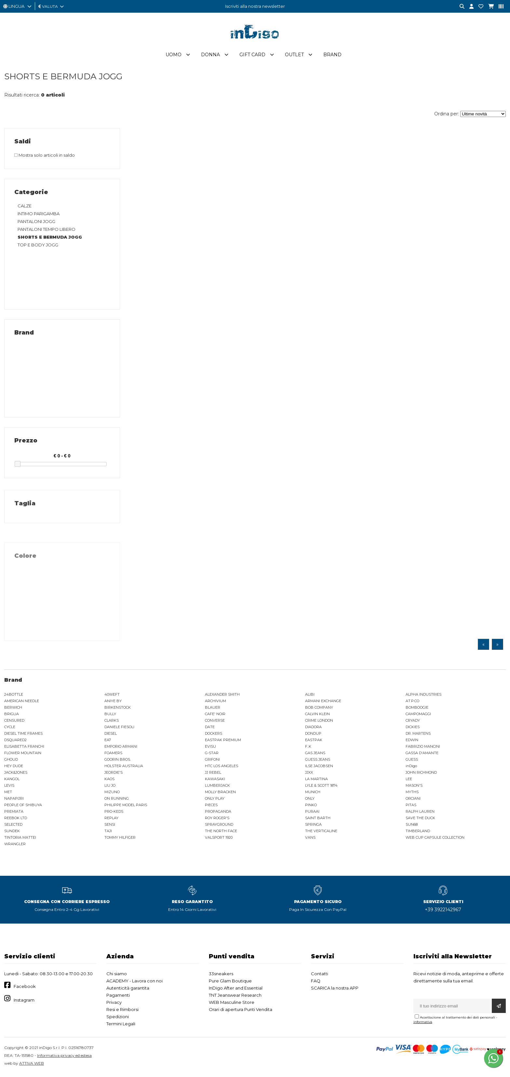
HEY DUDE (13, 767)
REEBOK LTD (15, 819)
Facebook (25, 988)
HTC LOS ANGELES (221, 767)
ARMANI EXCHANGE (323, 702)
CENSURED (14, 722)
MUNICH (312, 793)
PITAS (411, 806)
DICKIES (413, 728)
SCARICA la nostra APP (334, 989)
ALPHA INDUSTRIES (423, 696)
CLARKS (111, 722)
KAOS (109, 780)
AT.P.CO (412, 702)
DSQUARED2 (15, 741)
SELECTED (13, 826)
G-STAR (212, 754)
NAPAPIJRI (14, 800)
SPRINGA (313, 826)
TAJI (108, 832)
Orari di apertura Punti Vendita (240, 1011)
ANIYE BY (113, 702)
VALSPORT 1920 (219, 839)
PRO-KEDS (113, 813)
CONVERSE (215, 722)
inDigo (411, 767)
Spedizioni (117, 1018)
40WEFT (112, 696)
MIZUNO (112, 793)
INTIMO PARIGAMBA (39, 215)
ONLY (310, 800)
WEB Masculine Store (231, 1003)
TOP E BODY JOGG (38, 246)
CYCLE (9, 728)
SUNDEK (12, 832)
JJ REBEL (213, 774)
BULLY (110, 715)
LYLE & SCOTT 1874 (321, 787)
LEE (409, 780)
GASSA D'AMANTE (422, 754)
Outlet (294, 56)
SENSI (109, 826)
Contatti (319, 975)
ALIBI (310, 696)
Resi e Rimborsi (122, 1011)
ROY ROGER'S (217, 819)
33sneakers (221, 975)
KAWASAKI (215, 780)
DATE (210, 728)
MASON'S (414, 787)
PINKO (311, 806)
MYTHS (412, 793)
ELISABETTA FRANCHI (24, 748)
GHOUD (11, 761)
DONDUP (313, 735)
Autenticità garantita (127, 989)
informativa (422, 1023)
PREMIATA (13, 813)
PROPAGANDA (218, 813)
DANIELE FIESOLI (119, 728)
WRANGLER (15, 845)
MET (8, 793)
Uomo (173, 56)
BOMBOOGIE (417, 709)
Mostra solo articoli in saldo (44, 156)
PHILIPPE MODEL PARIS (125, 806)
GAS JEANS (315, 754)
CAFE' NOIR (215, 715)
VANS (310, 839)
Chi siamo (116, 975)
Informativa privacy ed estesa (64, 1057)
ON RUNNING (116, 800)
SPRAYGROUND (219, 826)
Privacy (114, 1003)
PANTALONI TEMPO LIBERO (46, 230)
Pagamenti (118, 996)
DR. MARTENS (418, 735)
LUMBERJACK (217, 787)
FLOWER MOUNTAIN (22, 754)
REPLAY (111, 819)
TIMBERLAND (418, 832)
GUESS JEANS (317, 761)
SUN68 (412, 826)
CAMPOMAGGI (418, 715)
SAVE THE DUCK (420, 819)
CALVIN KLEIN (317, 715)
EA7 (107, 741)
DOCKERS (213, 735)
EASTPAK (313, 741)
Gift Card (252, 56)
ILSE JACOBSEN (319, 767)
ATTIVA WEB (31, 1064)
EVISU (210, 748)
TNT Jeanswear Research (235, 996)
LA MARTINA (316, 780)
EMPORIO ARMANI (120, 748)
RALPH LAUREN (420, 813)
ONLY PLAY (214, 800)
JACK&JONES (15, 774)
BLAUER (212, 709)
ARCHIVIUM (215, 702)
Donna (210, 56)
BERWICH (13, 709)
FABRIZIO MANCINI (423, 748)
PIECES (211, 806)
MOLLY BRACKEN (220, 793)
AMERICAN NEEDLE (21, 702)
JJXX (309, 774)
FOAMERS (113, 754)
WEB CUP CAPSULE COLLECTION (435, 839)
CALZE (25, 207)
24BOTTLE (13, 696)
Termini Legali (120, 1025)
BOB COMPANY (319, 709)
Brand (332, 56)
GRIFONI (212, 761)
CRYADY (413, 722)
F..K (308, 748)
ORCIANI (413, 800)
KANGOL (12, 780)
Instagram (24, 1001)
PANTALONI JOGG (36, 223)
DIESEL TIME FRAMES (23, 735)
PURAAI (312, 813)
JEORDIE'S (113, 774)
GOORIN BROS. (117, 761)
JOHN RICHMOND (421, 774)
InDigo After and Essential (235, 989)
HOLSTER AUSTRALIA (123, 767)
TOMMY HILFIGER (120, 839)
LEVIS (9, 787)
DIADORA (313, 728)
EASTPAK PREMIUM (223, 741)
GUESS (412, 761)
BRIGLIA (11, 715)
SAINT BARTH (317, 819)
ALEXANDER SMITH (222, 696)
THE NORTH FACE (221, 832)
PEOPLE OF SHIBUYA (23, 806)
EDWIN (412, 741)
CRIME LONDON (319, 722)
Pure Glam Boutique (230, 982)
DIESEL (110, 735)
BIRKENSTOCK (117, 709)
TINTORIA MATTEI (20, 839)
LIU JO (109, 787)
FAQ (315, 982)
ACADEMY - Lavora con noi (134, 982)
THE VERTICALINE (321, 832)
